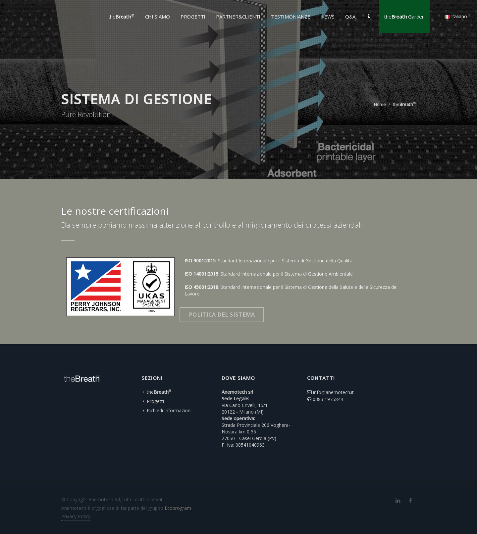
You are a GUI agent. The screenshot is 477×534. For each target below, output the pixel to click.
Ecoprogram (178, 508)
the (404, 104)
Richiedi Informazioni (169, 410)
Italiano (456, 16)
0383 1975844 (328, 399)
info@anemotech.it (333, 392)
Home (380, 104)
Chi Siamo (157, 16)
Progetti (155, 401)
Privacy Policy (75, 516)
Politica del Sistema (222, 314)
